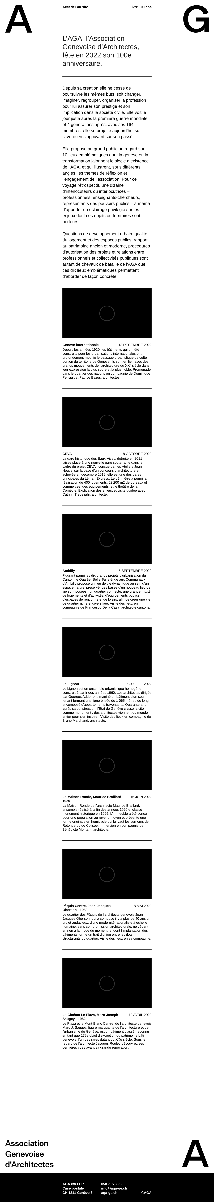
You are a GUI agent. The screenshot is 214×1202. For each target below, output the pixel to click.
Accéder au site (75, 7)
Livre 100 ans (141, 7)
